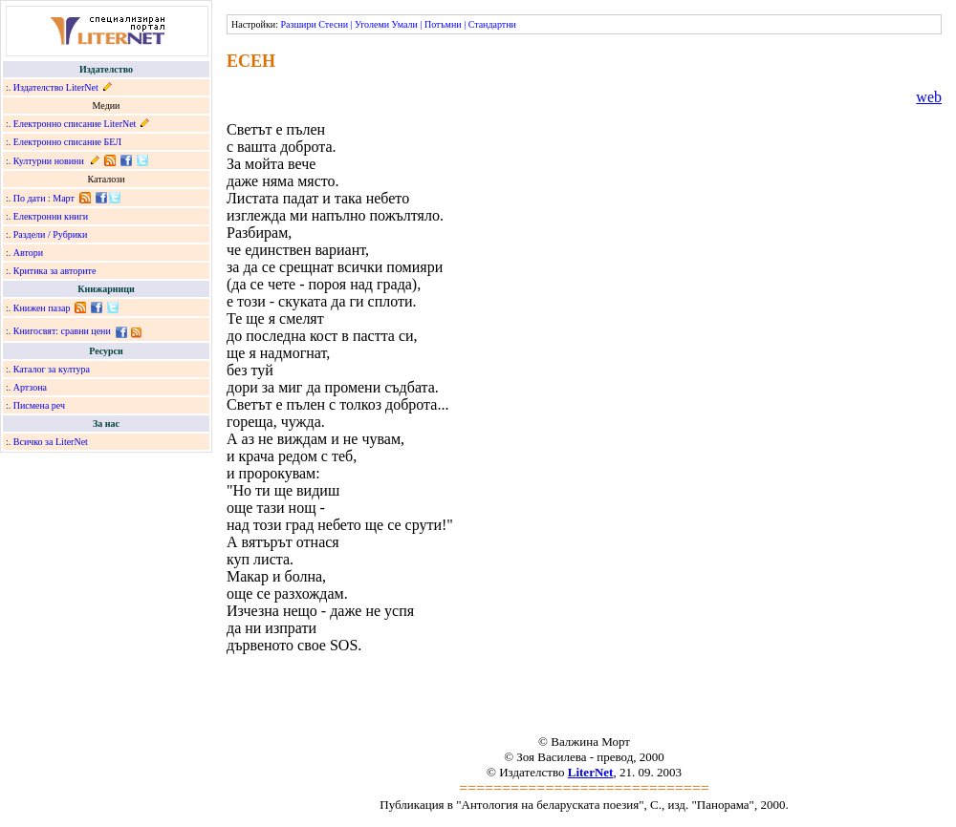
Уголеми (372, 24)
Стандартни (492, 24)
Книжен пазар (42, 308)
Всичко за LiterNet (50, 441)
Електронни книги (50, 216)
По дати (29, 198)
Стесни (333, 24)
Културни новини (48, 161)
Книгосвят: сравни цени (62, 331)
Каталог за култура (51, 369)
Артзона (30, 387)
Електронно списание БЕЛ (67, 142)
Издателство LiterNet (55, 87)
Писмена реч (39, 405)
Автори (28, 252)
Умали (405, 24)
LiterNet (591, 772)
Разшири (297, 24)
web (929, 97)
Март (64, 198)
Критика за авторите (55, 270)
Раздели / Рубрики (50, 234)
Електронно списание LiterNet (75, 123)
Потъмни (443, 24)
